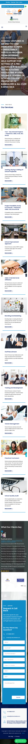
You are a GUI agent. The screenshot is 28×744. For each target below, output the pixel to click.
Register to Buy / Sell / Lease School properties (13, 6)
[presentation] (14, 693)
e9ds (23, 733)
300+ (23, 585)
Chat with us (20, 741)
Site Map (10, 736)
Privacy (17, 736)
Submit (18, 697)
